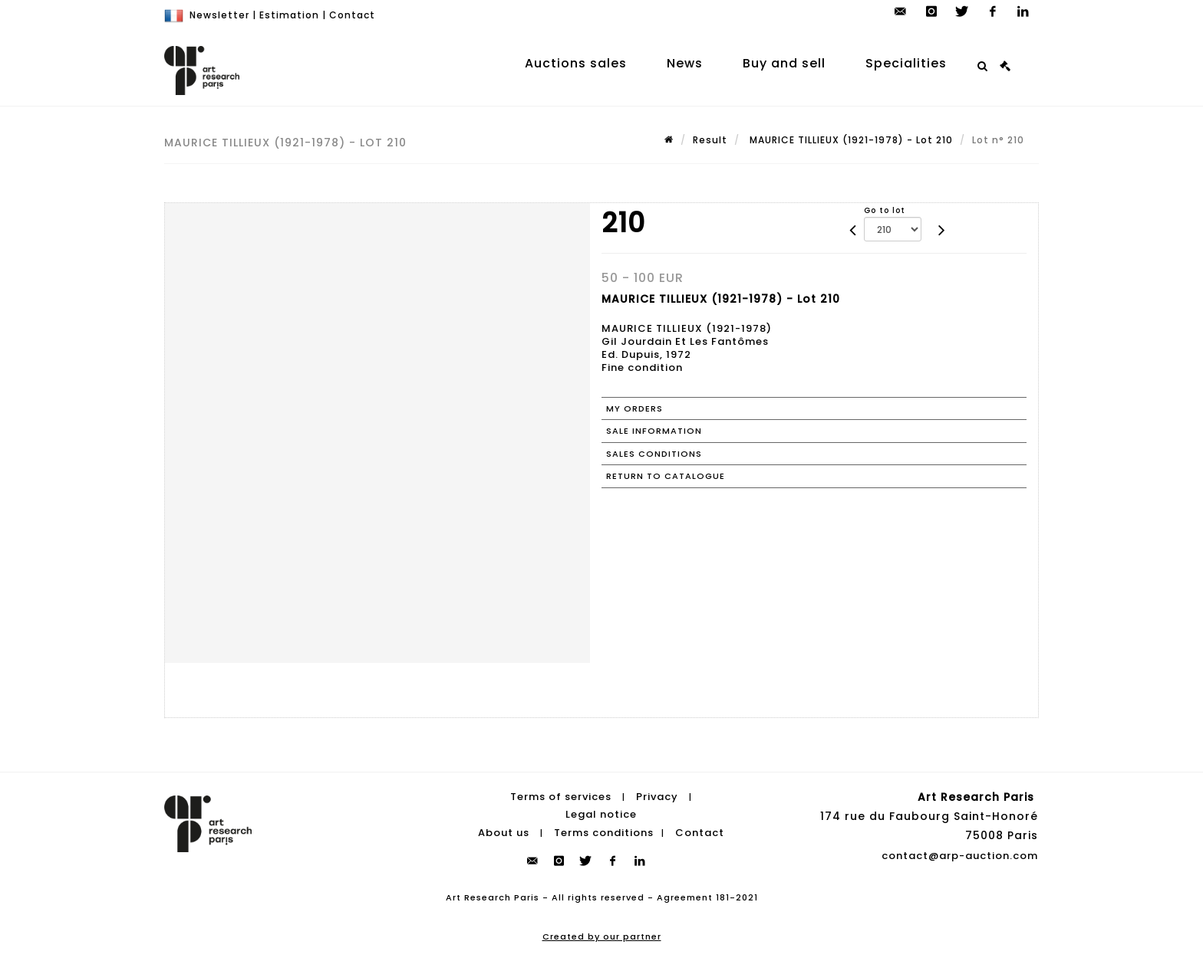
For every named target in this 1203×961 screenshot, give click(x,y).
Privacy (657, 796)
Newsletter (219, 14)
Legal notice (601, 814)
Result (710, 139)
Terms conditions (604, 832)
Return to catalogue (665, 476)
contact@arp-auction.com (960, 855)
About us (503, 832)
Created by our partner (601, 936)
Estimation (289, 14)
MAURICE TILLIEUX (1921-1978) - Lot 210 (850, 139)
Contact (352, 14)
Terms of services (560, 796)
